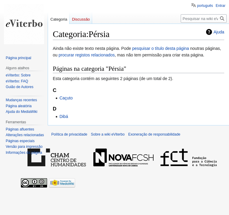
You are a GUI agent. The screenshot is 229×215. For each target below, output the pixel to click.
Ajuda (218, 32)
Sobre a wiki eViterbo (108, 134)
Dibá (63, 116)
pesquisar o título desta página (160, 48)
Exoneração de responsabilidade (154, 134)
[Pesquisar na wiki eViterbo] (204, 18)
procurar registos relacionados (86, 55)
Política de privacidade (69, 134)
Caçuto (65, 98)
